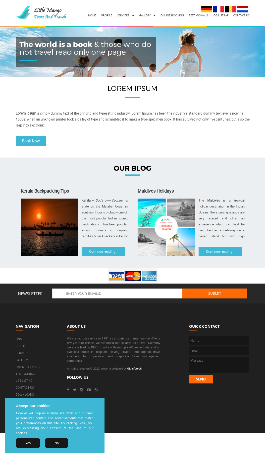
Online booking (172, 15)
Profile (106, 15)
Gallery (145, 15)
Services (123, 15)
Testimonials (198, 15)
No (56, 443)
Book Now (31, 141)
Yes (28, 443)
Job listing (220, 15)
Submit (214, 293)
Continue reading (102, 251)
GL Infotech (134, 368)
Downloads (25, 394)
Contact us (241, 15)
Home (92, 15)
